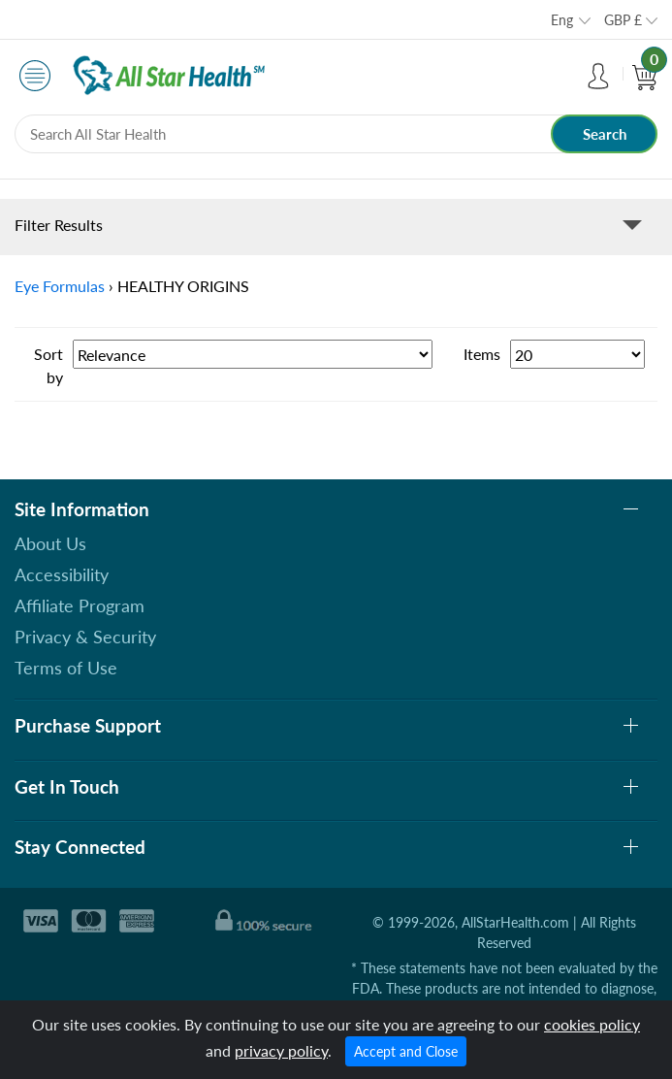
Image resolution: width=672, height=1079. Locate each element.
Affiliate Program (79, 605)
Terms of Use (66, 667)
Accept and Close (406, 1051)
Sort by (48, 365)
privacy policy (281, 1050)
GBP (623, 20)
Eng (562, 20)
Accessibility (62, 574)
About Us (50, 543)
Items (482, 353)
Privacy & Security (85, 636)
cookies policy (592, 1024)
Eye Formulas (60, 286)
